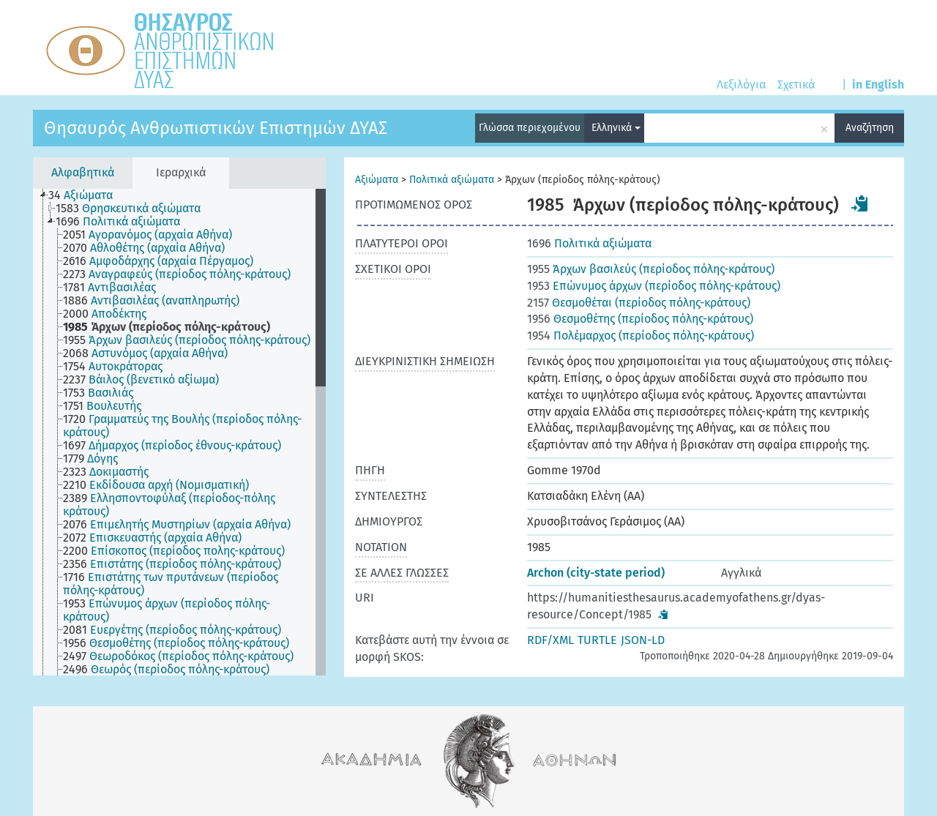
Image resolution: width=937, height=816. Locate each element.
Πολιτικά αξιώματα (451, 179)
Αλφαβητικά (82, 172)
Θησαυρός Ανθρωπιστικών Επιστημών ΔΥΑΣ (215, 128)
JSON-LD (643, 640)
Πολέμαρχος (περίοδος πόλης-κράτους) (640, 336)
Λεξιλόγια (741, 84)
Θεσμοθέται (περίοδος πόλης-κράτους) (638, 303)
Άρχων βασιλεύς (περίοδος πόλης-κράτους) (650, 269)
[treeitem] (87, 195)
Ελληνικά (616, 127)
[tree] (179, 432)
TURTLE (597, 640)
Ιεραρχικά (181, 172)
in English (878, 84)
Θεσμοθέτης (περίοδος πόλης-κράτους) (640, 319)
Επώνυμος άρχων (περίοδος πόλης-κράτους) (653, 286)
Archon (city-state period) (596, 573)
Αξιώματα (376, 179)
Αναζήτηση (869, 127)
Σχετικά (796, 84)
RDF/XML (550, 640)
